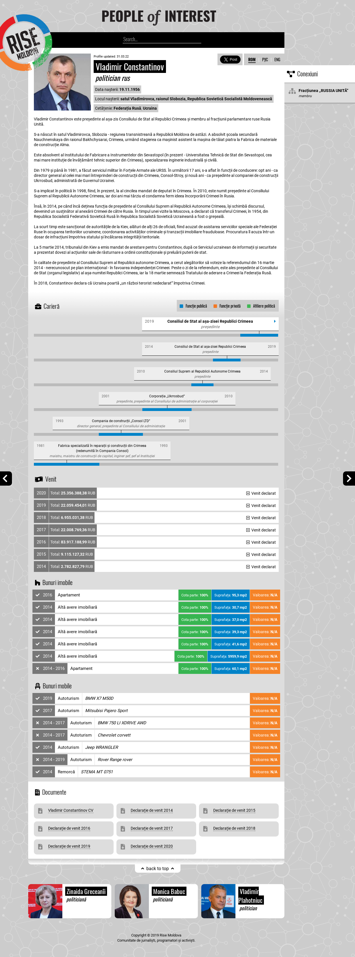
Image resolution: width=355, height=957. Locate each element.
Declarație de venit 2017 (152, 828)
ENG (277, 59)
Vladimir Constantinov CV (70, 810)
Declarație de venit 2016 (69, 828)
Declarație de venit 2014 (152, 810)
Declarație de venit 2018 (234, 828)
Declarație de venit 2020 (152, 846)
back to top (157, 868)
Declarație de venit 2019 (69, 846)
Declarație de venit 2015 (234, 810)
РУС (265, 59)
